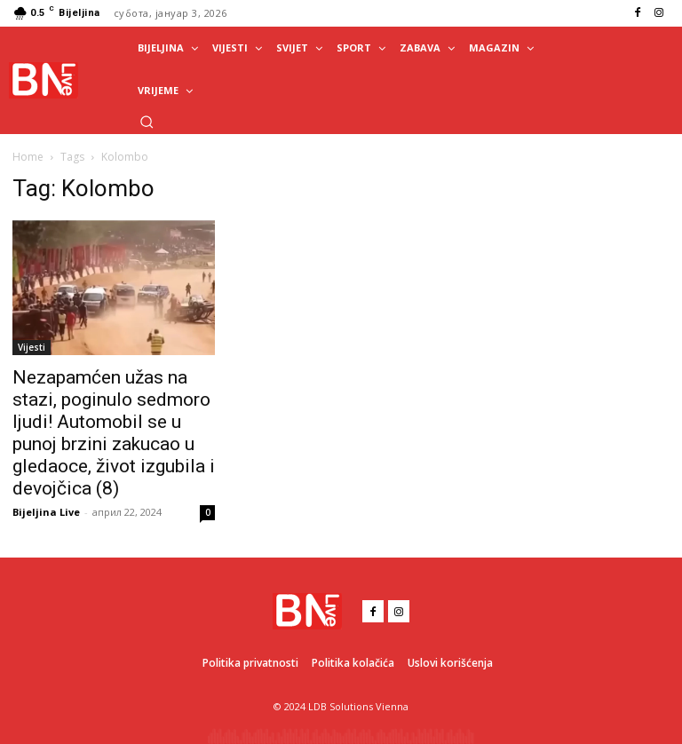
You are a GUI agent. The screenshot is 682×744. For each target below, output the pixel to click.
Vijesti (31, 347)
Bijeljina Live (46, 511)
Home (28, 156)
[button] (146, 122)
